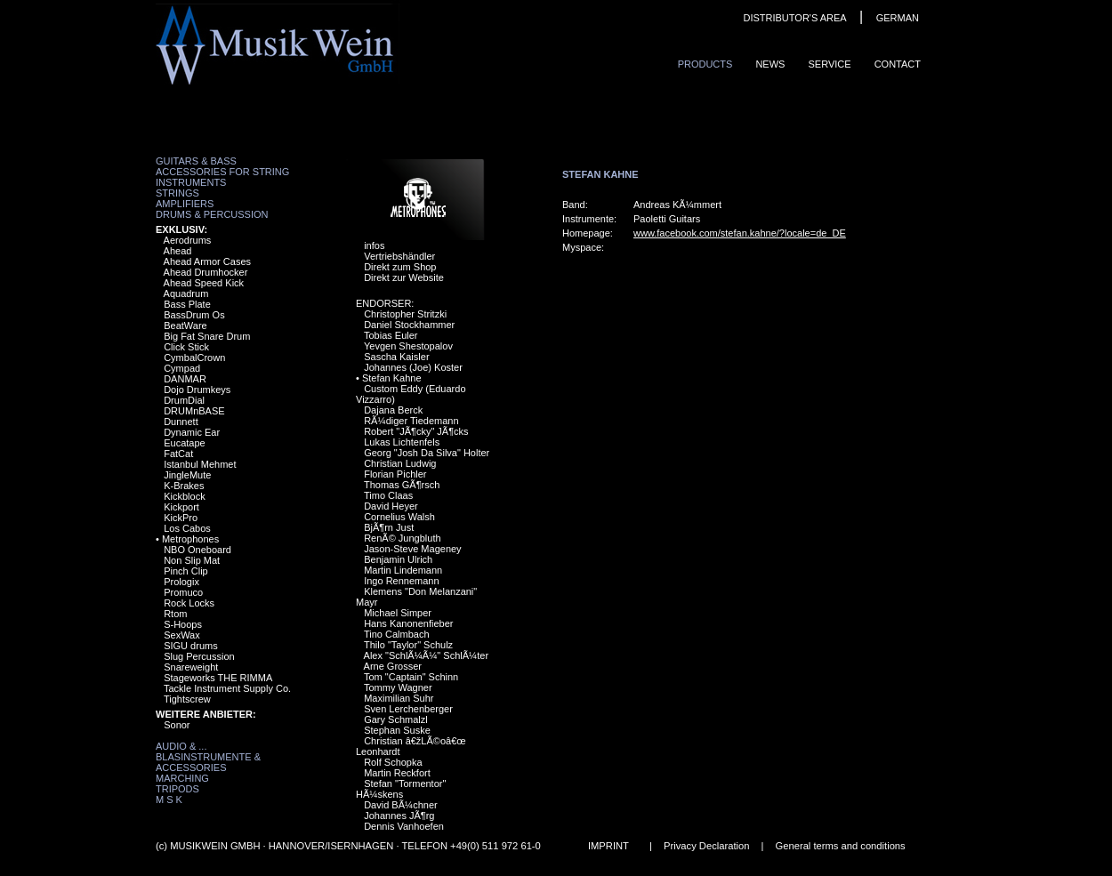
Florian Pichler (395, 474)
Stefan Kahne (392, 378)
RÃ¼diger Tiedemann (411, 420)
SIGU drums (191, 645)
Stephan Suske (397, 730)
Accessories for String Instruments (222, 177)
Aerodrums (188, 240)
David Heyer (391, 506)
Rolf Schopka (393, 762)
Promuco (183, 592)
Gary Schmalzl (396, 719)
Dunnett (181, 421)
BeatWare (185, 325)
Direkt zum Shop (400, 266)
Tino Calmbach (397, 634)
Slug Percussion (199, 656)
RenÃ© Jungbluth (402, 538)
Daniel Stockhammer (409, 324)
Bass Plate (187, 304)
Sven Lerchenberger (408, 708)
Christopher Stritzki (405, 314)
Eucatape (184, 443)
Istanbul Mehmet (200, 464)
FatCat (178, 453)
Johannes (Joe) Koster (413, 367)
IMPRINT (608, 845)
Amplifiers (185, 203)
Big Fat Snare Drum (207, 336)
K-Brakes (184, 485)
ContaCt (897, 64)
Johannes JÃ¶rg (399, 815)
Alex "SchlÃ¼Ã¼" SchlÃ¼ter (426, 655)
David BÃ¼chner (401, 805)
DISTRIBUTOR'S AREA (794, 17)
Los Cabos (187, 528)
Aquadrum (186, 293)
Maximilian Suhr (398, 698)
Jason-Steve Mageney (412, 548)
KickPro (180, 517)
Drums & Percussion (212, 214)
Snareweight (191, 667)
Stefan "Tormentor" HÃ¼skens (401, 789)
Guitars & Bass (196, 161)
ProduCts (705, 64)
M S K (169, 799)
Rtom (175, 613)
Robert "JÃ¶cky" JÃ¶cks (416, 431)
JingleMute (187, 475)
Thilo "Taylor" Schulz (408, 644)
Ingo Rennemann (401, 580)
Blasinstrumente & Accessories (208, 762)
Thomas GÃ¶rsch (401, 484)
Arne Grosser (393, 666)
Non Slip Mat (192, 560)
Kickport (181, 507)
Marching (182, 778)
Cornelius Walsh (399, 516)
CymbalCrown (194, 357)
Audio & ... (181, 746)
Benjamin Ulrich (398, 559)
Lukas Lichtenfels (401, 442)
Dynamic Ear (192, 432)
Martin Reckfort (397, 773)
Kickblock (184, 496)
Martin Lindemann (403, 570)
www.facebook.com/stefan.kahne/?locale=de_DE (739, 233)
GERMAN (897, 17)
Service (829, 64)
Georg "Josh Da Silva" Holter (426, 452)
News (770, 64)
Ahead (178, 250)
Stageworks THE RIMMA (218, 677)
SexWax (182, 635)
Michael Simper (397, 612)
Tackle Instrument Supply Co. (227, 688)
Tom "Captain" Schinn (411, 676)
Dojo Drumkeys (197, 389)
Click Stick (186, 347)
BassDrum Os (194, 314)
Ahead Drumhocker (206, 272)
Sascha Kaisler (396, 356)
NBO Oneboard (197, 549)
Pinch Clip (186, 571)
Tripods (177, 789)
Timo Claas (388, 495)
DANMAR (185, 379)
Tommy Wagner (398, 687)
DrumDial (184, 400)
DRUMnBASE (194, 411)
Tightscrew (187, 699)
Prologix (181, 581)
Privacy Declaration (706, 845)
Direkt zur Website (404, 277)
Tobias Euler (391, 335)
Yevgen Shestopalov (408, 346)
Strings (177, 193)
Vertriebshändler (399, 256)
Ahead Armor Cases (207, 261)
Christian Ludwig (400, 463)
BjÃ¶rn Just (389, 527)
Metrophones (190, 539)
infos (374, 245)
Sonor (176, 724)
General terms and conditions (841, 845)
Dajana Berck (393, 410)
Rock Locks (189, 603)
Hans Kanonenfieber (408, 623)
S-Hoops (183, 624)
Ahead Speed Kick (204, 282)
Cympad (182, 368)
